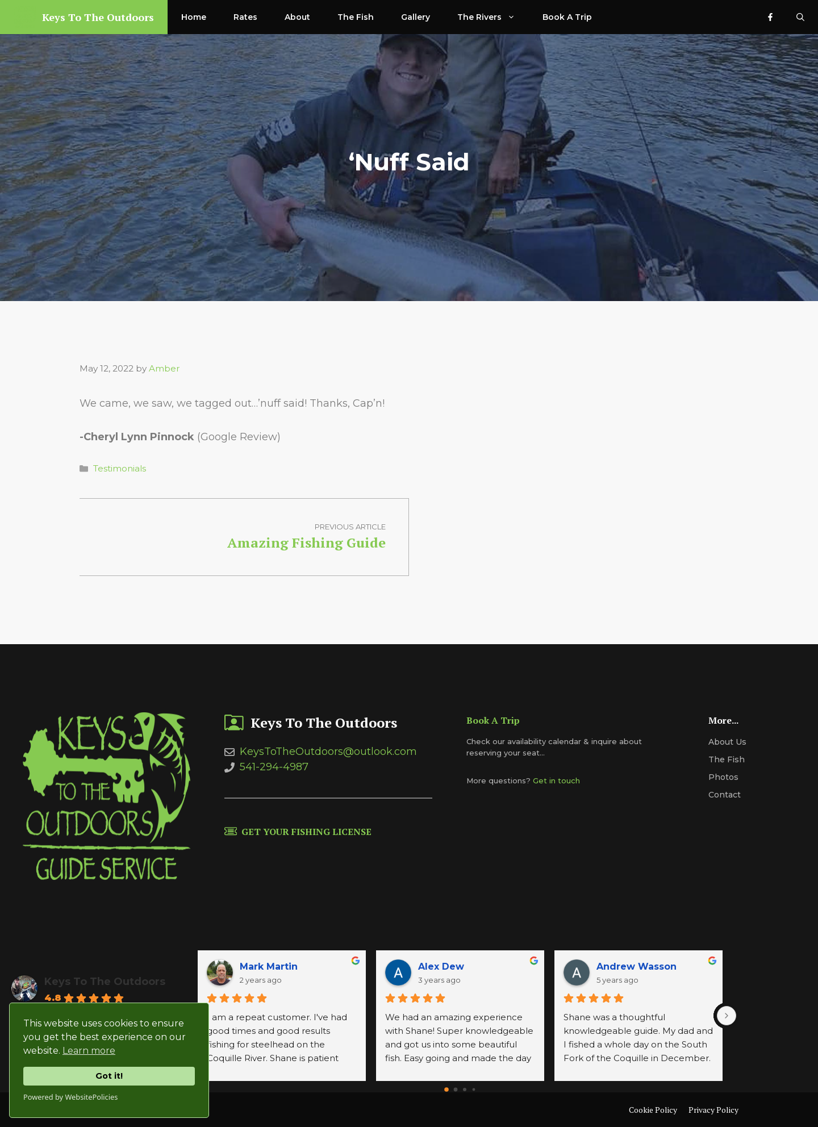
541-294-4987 (274, 767)
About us (727, 742)
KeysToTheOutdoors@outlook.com (328, 751)
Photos (723, 777)
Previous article (350, 526)
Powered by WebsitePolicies (70, 1097)
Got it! (109, 1076)
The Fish (355, 17)
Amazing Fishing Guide (306, 542)
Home (193, 17)
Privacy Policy (713, 1109)
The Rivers (493, 17)
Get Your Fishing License (306, 831)
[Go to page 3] (474, 1089)
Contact (724, 795)
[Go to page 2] (464, 1089)
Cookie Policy (653, 1109)
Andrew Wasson (636, 966)
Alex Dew (441, 966)
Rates (245, 17)
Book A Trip (567, 17)
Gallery (415, 17)
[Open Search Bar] (800, 17)
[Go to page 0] (446, 1090)
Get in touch (556, 780)
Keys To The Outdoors (98, 17)
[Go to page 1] (456, 1090)
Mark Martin (269, 966)
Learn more (88, 1050)
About (297, 17)
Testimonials (119, 468)
